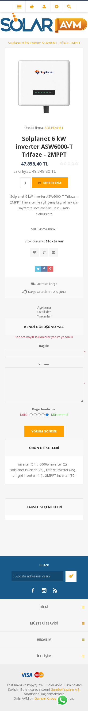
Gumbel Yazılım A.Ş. (65, 689)
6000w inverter (50, 464)
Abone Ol (71, 576)
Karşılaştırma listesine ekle (44, 252)
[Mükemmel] (47, 414)
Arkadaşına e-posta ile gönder (53, 252)
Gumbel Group (45, 698)
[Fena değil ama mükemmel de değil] (39, 414)
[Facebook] (33, 590)
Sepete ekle (52, 182)
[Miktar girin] (25, 182)
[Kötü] (31, 414)
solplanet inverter (23, 470)
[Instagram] (44, 590)
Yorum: (44, 364)
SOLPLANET (54, 127)
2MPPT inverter (57, 475)
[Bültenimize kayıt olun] (37, 576)
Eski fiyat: (22, 171)
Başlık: (44, 346)
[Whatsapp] (62, 701)
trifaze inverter (57, 470)
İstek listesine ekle (34, 252)
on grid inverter (23, 475)
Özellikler (44, 312)
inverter (24, 464)
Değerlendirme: (44, 409)
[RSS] (55, 590)
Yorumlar (44, 316)
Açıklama (44, 307)
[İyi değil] (35, 414)
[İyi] (43, 414)
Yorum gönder (44, 431)
